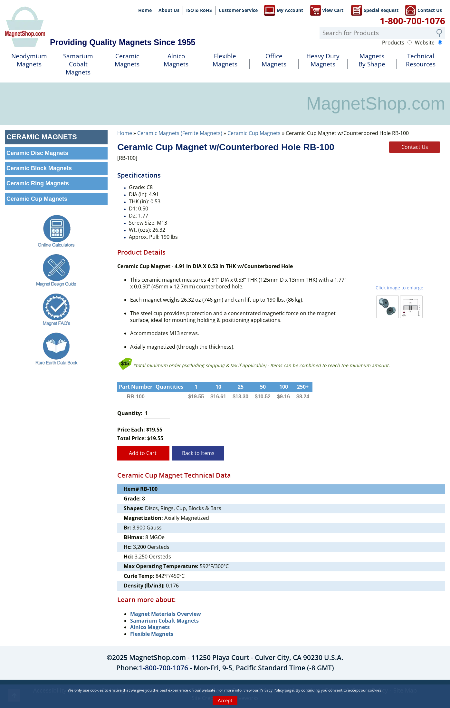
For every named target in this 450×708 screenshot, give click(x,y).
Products (393, 42)
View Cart (326, 10)
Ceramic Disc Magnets (37, 153)
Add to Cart (143, 453)
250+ (303, 386)
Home (145, 10)
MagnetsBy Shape (372, 60)
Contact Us (423, 10)
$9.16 (283, 396)
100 (283, 386)
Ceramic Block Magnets (39, 168)
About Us (168, 10)
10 (218, 386)
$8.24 (302, 396)
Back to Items (198, 453)
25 (241, 386)
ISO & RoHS (199, 10)
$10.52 (263, 396)
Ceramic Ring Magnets (37, 183)
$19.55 (196, 396)
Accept (225, 700)
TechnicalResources (421, 60)
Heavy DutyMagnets (323, 60)
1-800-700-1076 (412, 21)
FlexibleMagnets (225, 60)
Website (425, 42)
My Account (283, 10)
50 (263, 386)
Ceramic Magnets (127, 60)
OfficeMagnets (274, 60)
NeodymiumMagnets (29, 60)
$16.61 (218, 396)
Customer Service (238, 10)
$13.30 (240, 396)
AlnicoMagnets (176, 60)
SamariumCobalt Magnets (78, 64)
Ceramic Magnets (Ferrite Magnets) (179, 133)
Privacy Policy (272, 690)
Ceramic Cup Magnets (254, 133)
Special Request (374, 10)
